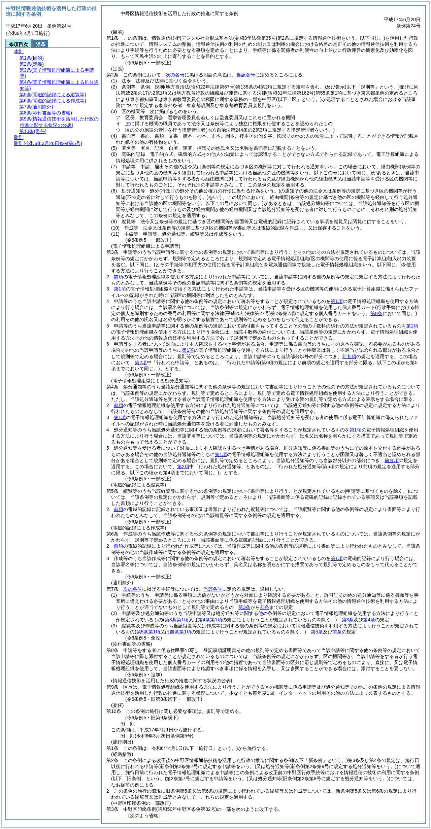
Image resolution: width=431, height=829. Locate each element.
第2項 (141, 362)
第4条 (369, 619)
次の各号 (175, 74)
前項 (118, 276)
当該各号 (245, 74)
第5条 (317, 631)
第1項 (120, 288)
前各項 (349, 356)
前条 (264, 607)
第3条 (244, 607)
